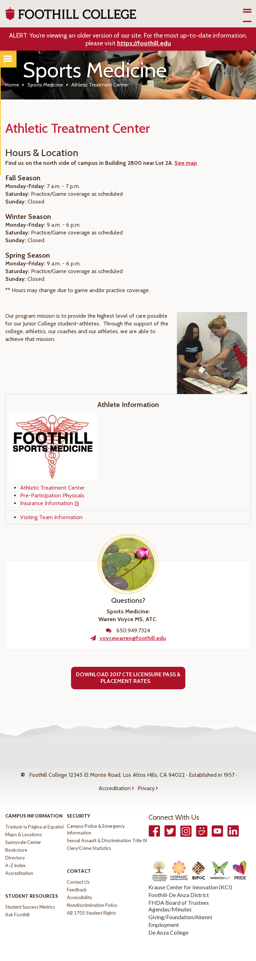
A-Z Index (15, 854)
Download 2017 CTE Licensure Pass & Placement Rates (128, 677)
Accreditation (114, 780)
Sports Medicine (45, 85)
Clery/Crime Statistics (89, 837)
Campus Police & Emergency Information (96, 818)
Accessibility (79, 886)
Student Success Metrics (30, 896)
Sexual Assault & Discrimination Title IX (107, 829)
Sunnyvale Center (23, 831)
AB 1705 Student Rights (91, 902)
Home (12, 85)
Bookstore (16, 839)
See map (185, 163)
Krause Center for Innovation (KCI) (190, 876)
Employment (163, 913)
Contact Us (78, 871)
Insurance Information (46, 503)
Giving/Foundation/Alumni (180, 906)
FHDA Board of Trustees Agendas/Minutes (178, 895)
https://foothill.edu (144, 43)
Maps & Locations (23, 823)
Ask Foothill (17, 904)
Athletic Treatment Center (52, 487)
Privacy (146, 780)
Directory (15, 847)
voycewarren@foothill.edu (133, 638)
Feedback (77, 879)
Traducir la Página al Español (34, 816)
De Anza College (168, 921)
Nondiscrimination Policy (92, 894)
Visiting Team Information (51, 517)
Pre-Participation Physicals (52, 495)
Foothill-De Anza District (178, 884)
